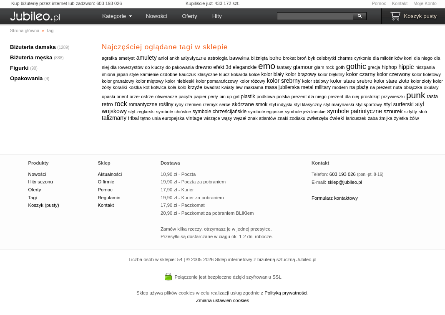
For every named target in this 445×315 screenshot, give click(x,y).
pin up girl (229, 96)
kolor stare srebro (351, 81)
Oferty (189, 16)
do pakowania (180, 67)
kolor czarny (360, 74)
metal (307, 87)
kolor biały (272, 74)
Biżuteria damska (33, 47)
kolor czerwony (393, 74)
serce (225, 104)
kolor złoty (421, 81)
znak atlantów (262, 118)
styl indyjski (280, 104)
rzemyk (210, 104)
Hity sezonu (40, 181)
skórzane (243, 104)
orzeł (135, 96)
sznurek (393, 111)
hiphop (389, 67)
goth (340, 67)
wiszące (212, 118)
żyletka (401, 118)
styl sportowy (368, 104)
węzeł (240, 118)
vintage (194, 118)
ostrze (147, 96)
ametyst (126, 58)
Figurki (19, 68)
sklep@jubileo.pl (344, 182)
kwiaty (227, 87)
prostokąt (370, 96)
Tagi (32, 197)
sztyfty (410, 111)
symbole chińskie (173, 111)
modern (340, 87)
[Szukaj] (315, 16)
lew (239, 87)
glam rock (324, 67)
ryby (179, 104)
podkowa (265, 96)
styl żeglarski (141, 111)
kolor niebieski (179, 81)
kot (146, 87)
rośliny (166, 104)
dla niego (423, 58)
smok (262, 104)
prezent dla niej (344, 96)
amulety (146, 57)
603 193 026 (342, 174)
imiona (108, 74)
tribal (133, 118)
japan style (128, 74)
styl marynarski (338, 104)
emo (266, 66)
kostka (135, 87)
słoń (423, 111)
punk (415, 95)
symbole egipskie (265, 111)
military (323, 87)
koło (182, 87)
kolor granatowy (118, 81)
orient (122, 96)
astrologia (218, 58)
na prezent (381, 87)
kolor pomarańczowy (217, 81)
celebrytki (326, 58)
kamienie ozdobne (158, 74)
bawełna (239, 58)
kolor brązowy (300, 74)
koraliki (120, 87)
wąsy (226, 118)
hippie (406, 67)
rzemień (193, 104)
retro (107, 104)
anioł (163, 58)
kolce (254, 74)
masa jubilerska (282, 87)
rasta (432, 96)
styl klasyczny (308, 104)
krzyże (195, 87)
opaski (108, 96)
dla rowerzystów (127, 67)
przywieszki (393, 96)
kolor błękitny (331, 74)
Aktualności (110, 174)
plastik (248, 96)
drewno (204, 67)
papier (200, 96)
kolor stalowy (315, 81)
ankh (174, 58)
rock (120, 103)
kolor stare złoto (392, 81)
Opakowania (26, 78)
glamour (303, 67)
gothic (356, 66)
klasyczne (207, 74)
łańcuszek (356, 118)
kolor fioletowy (426, 74)
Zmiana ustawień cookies (222, 300)
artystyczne (193, 58)
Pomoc (379, 3)
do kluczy (154, 67)
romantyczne (142, 104)
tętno (146, 118)
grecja (374, 67)
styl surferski (399, 104)
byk (311, 58)
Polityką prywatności (285, 292)
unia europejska (168, 118)
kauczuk (187, 74)
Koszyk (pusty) (43, 205)
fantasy (284, 67)
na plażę (358, 87)
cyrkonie (362, 58)
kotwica (158, 87)
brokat (289, 58)
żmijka (386, 118)
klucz (224, 74)
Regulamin (109, 197)
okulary (431, 87)
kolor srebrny (284, 80)
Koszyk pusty (420, 16)
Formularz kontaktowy (335, 198)
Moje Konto (425, 3)
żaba (373, 118)
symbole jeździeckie (305, 111)
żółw (414, 118)
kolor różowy (252, 81)
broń (302, 58)
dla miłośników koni (392, 58)
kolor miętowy (149, 81)
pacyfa (185, 96)
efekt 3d (222, 67)
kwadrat (212, 87)
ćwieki (336, 118)
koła (172, 87)
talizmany (114, 117)
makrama (253, 87)
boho (275, 58)
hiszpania (425, 67)
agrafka (109, 58)
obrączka (413, 87)
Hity (217, 16)
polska (283, 96)
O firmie (106, 181)
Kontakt (399, 3)
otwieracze (166, 96)
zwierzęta (317, 118)
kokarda (239, 74)
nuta (397, 87)
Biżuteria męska (31, 57)
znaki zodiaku (291, 118)
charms (345, 58)
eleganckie (244, 67)
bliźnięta (259, 58)
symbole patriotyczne (354, 111)
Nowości (156, 16)
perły (213, 96)
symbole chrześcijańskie (219, 111)
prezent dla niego (309, 96)
